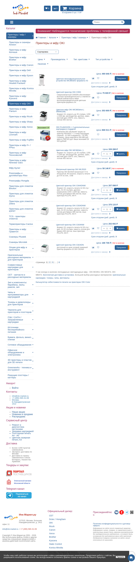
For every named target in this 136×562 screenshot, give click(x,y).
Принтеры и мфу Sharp (21, 121)
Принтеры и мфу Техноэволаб (17, 153)
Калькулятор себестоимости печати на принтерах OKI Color (63, 282)
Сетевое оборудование (19, 344)
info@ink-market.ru (10, 529)
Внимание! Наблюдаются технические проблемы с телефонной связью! (83, 30)
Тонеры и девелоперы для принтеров (19, 303)
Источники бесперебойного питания (16, 329)
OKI (51, 523)
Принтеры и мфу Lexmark (17, 133)
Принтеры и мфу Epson (21, 75)
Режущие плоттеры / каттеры (18, 376)
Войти (15, 388)
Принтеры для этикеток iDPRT (21, 210)
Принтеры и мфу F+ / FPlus (20, 146)
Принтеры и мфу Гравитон (17, 230)
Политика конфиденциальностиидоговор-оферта (112, 525)
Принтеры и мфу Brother (17, 58)
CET (51, 516)
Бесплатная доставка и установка (58, 275)
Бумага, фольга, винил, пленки (20, 338)
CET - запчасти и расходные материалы (19, 275)
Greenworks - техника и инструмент (19, 368)
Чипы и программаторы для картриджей (18, 294)
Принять (120, 557)
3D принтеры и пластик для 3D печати (20, 361)
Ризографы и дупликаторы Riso (18, 174)
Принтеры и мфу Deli (20, 70)
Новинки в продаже (22, 414)
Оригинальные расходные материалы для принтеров (19, 257)
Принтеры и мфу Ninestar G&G (17, 161)
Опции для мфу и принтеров (18, 248)
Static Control (55, 544)
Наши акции (18, 412)
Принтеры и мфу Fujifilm (21, 140)
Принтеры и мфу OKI (20, 103)
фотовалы (64, 278)
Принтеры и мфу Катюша (17, 51)
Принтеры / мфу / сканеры (16, 35)
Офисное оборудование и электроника (16, 352)
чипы (56, 278)
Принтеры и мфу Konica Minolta (21, 89)
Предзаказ (121, 78)
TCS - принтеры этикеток (17, 217)
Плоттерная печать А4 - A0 (21, 434)
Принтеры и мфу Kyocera (17, 97)
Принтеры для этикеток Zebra (21, 202)
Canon (52, 530)
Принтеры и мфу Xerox (21, 127)
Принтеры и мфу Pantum (17, 110)
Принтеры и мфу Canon (21, 65)
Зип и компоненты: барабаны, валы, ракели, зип (17, 284)
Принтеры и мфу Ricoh (20, 116)
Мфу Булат (14, 168)
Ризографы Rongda (19, 180)
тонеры (50, 278)
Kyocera (53, 541)
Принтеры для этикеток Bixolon (21, 187)
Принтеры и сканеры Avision (19, 43)
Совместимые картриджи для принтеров (15, 267)
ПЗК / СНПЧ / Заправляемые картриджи (15, 319)
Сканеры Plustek (17, 236)
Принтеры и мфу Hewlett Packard (17, 82)
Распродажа (18, 416)
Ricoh (51, 526)
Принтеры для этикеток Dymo (21, 194)
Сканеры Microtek (18, 242)
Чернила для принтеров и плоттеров (19, 311)
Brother (52, 537)
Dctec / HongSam (57, 519)
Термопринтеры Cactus (21, 224)
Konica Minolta (56, 548)
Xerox (52, 533)
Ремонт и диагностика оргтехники (18, 427)
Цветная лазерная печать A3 (21, 438)
